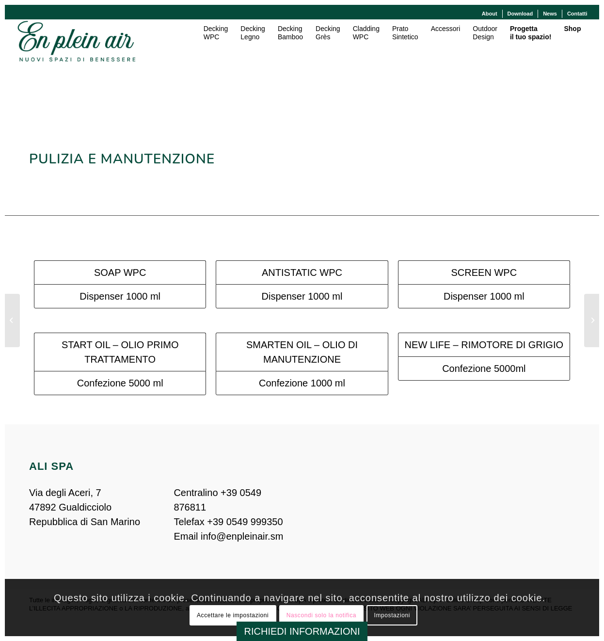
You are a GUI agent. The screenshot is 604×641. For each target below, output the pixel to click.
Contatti (577, 13)
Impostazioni (392, 615)
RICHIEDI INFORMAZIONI (302, 631)
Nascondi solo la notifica (321, 615)
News (550, 13)
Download (520, 13)
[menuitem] (490, 14)
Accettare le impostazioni (233, 615)
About (489, 13)
